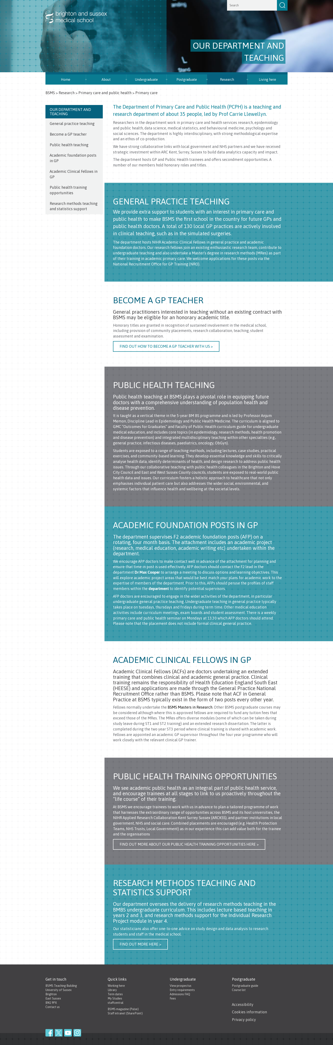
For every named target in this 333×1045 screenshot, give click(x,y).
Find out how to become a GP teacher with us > (166, 346)
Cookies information (249, 1012)
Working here (116, 985)
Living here (267, 79)
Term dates (115, 994)
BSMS (50, 93)
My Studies (115, 998)
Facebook (49, 1032)
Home (65, 79)
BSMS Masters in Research (190, 707)
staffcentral (115, 1002)
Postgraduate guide (245, 985)
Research (227, 79)
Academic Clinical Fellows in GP (73, 174)
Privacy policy (244, 1019)
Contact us (52, 1007)
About (106, 79)
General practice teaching (72, 123)
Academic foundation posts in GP (73, 158)
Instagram (77, 1032)
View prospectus (180, 985)
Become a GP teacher (68, 134)
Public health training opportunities (68, 190)
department (158, 588)
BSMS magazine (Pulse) (123, 1009)
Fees (173, 998)
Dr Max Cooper (147, 572)
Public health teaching (69, 145)
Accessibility (242, 1004)
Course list (239, 990)
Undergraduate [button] (146, 79)
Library (112, 990)
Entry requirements (182, 990)
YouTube (68, 1032)
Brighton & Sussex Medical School (80, 12)
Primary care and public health (104, 93)
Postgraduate (186, 79)
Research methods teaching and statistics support (73, 206)
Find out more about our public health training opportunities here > (189, 844)
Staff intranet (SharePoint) (125, 1013)
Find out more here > (140, 944)
